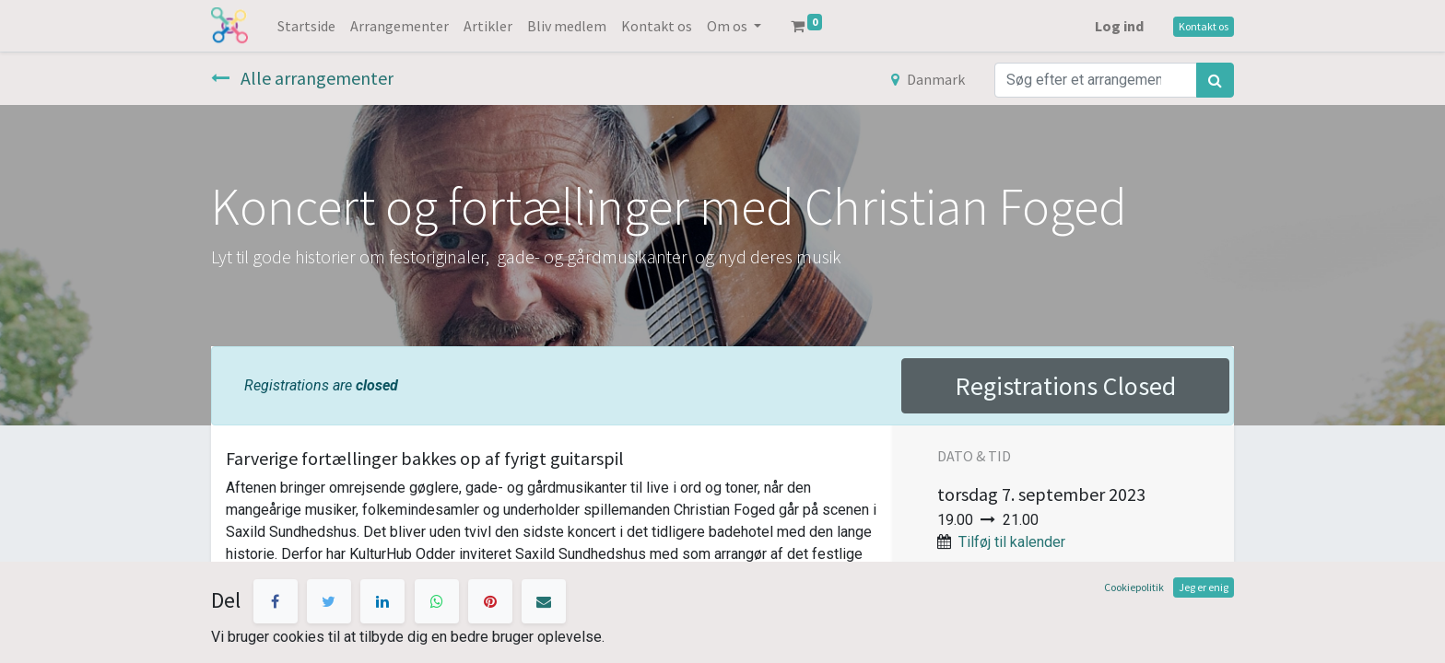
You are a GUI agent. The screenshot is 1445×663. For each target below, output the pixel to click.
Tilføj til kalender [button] (1011, 542)
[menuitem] (306, 25)
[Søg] (1215, 80)
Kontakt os (1203, 26)
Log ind (1119, 26)
